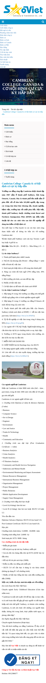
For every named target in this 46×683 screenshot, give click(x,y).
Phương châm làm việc (8, 33)
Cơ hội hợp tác (5, 62)
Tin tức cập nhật (17, 109)
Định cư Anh (4, 40)
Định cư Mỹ (4, 45)
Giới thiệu (3, 25)
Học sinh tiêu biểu (6, 57)
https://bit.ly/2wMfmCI (19, 356)
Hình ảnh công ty (6, 35)
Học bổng (3, 47)
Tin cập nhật (4, 50)
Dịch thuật (3, 60)
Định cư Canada (5, 42)
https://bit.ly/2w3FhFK (25, 316)
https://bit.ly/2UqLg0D (14, 323)
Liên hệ (2, 67)
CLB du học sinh (6, 52)
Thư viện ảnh (5, 55)
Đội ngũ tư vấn (5, 30)
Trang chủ (5, 109)
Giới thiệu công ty (6, 28)
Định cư (3, 38)
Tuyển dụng (4, 64)
